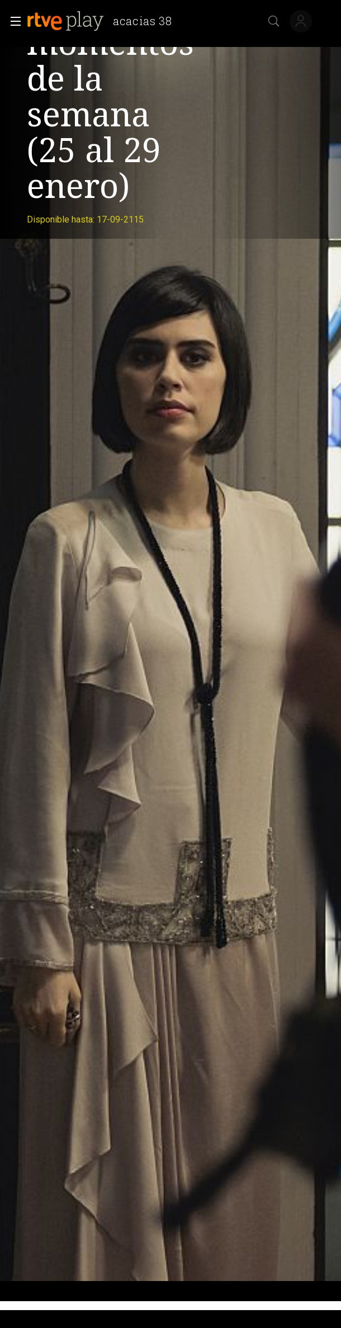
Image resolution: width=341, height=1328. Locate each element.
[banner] (104, 21)
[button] (12, 21)
